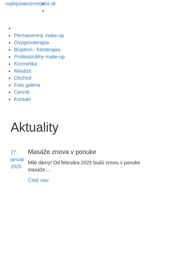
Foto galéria (27, 85)
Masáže (22, 71)
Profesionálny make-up (39, 57)
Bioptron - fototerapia (37, 49)
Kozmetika (25, 64)
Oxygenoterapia (31, 42)
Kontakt (22, 99)
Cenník (22, 92)
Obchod (22, 78)
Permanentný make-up (39, 35)
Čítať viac (38, 180)
